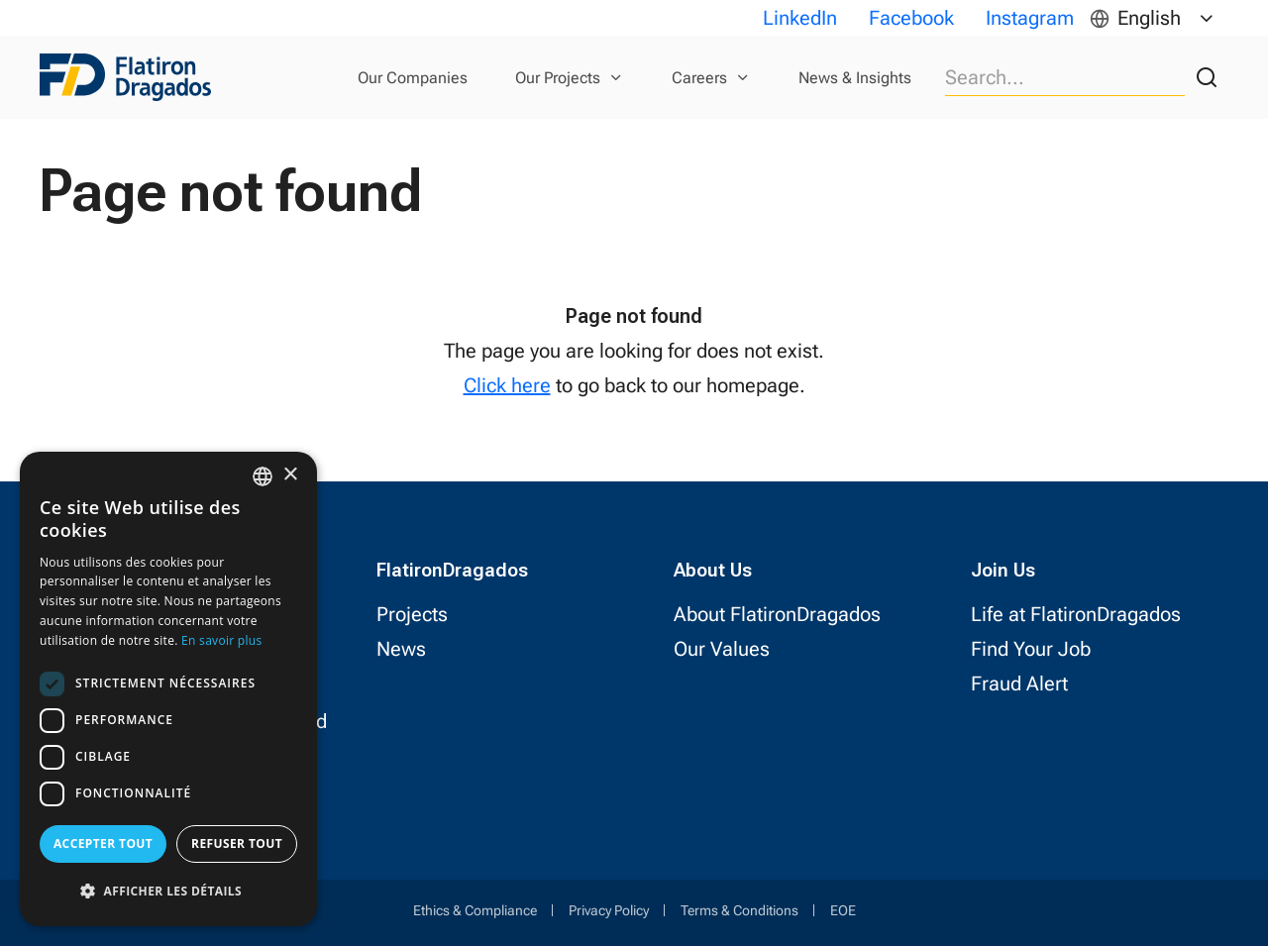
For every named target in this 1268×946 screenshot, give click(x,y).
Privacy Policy (609, 910)
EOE (843, 910)
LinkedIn (800, 18)
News (401, 649)
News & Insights (854, 77)
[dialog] (168, 689)
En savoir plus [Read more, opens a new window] (221, 640)
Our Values (722, 649)
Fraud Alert (1019, 683)
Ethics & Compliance (475, 910)
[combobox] (262, 476)
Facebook (911, 18)
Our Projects (557, 77)
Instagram (1030, 18)
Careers (699, 77)
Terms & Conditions (739, 910)
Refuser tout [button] (236, 843)
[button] (168, 891)
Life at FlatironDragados (1076, 614)
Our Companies (413, 77)
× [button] (289, 475)
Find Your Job (1031, 649)
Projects (412, 614)
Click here (507, 385)
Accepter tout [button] (103, 843)
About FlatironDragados (777, 614)
